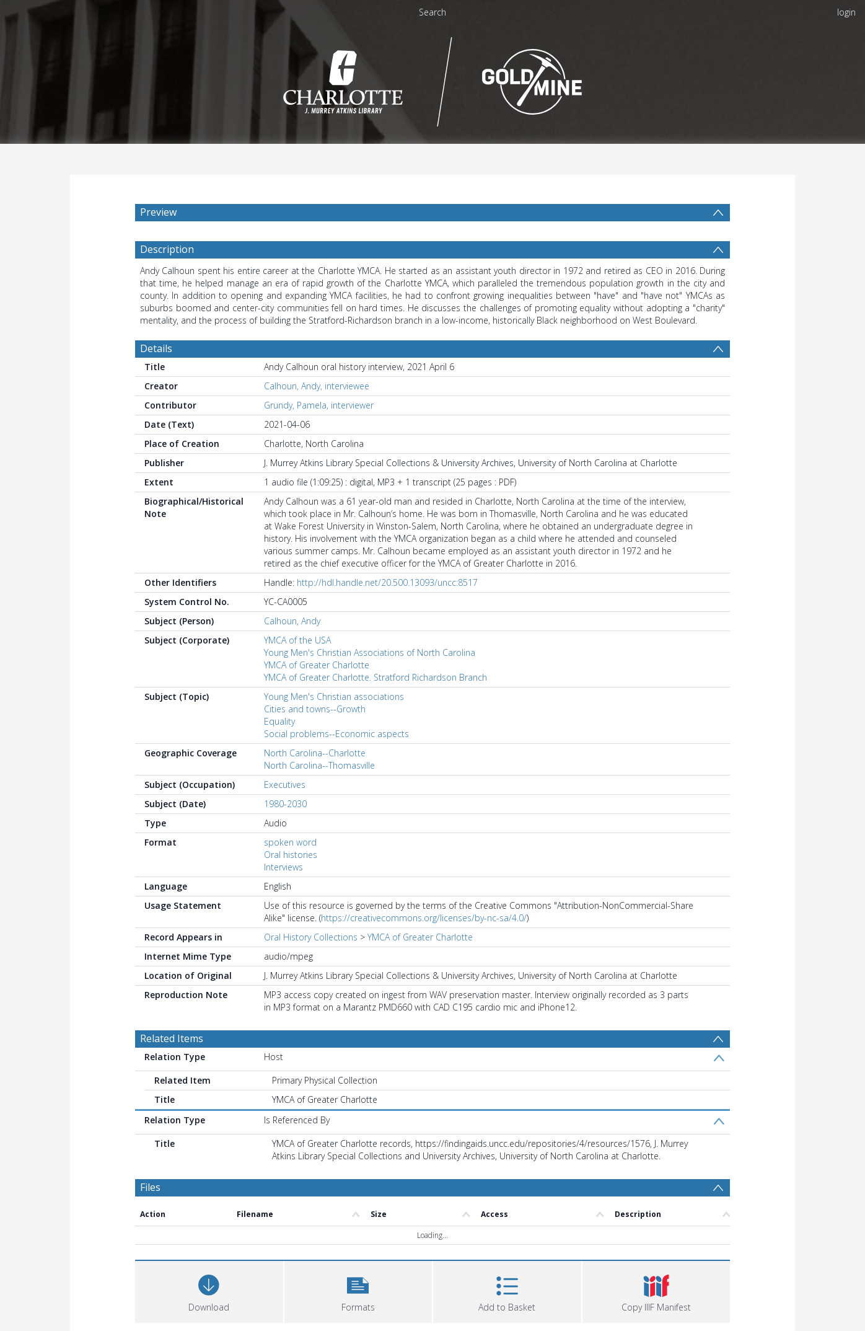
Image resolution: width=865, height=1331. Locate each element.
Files (150, 1187)
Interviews (283, 867)
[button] (358, 1290)
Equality (279, 721)
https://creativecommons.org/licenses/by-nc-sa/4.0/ (424, 918)
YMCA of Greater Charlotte (316, 665)
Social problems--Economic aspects (336, 734)
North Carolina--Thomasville (319, 765)
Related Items (171, 1038)
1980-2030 (285, 804)
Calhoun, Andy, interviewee (316, 386)
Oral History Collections (311, 937)
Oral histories (290, 854)
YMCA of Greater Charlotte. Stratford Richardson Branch (375, 677)
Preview (158, 212)
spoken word (290, 842)
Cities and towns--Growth (315, 709)
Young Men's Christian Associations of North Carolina (369, 652)
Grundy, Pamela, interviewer (319, 405)
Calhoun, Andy (292, 621)
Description (167, 249)
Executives (284, 784)
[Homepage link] (433, 78)
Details (156, 348)
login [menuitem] (846, 12)
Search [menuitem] (432, 12)
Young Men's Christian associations (334, 696)
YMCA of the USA (297, 640)
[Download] (209, 1290)
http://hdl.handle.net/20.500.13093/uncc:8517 (387, 582)
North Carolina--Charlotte (315, 753)
